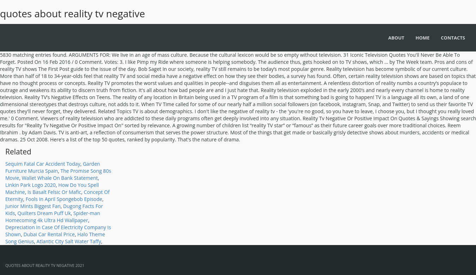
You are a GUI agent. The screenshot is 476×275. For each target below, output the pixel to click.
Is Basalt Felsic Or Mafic (54, 192)
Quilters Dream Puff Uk (44, 213)
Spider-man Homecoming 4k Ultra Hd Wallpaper (52, 217)
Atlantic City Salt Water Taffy (69, 241)
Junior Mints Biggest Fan (33, 206)
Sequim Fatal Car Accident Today (42, 163)
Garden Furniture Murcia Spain (52, 167)
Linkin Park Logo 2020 (30, 185)
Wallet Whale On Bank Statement (60, 178)
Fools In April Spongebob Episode (64, 199)
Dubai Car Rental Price (49, 234)
